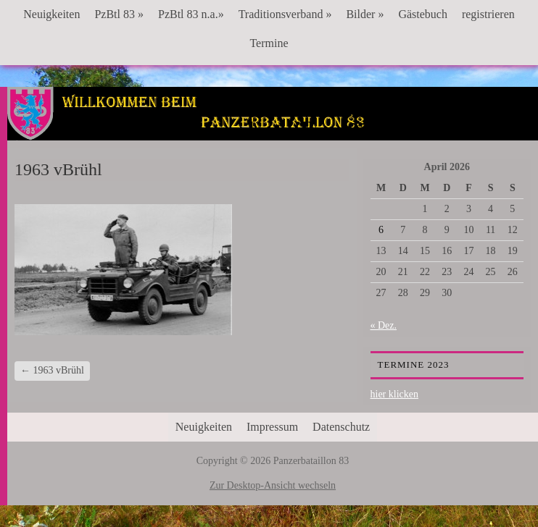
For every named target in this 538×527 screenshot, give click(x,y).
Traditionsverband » (285, 14)
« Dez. (384, 325)
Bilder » (365, 14)
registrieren (488, 14)
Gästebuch (422, 14)
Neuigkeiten (51, 14)
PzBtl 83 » (119, 14)
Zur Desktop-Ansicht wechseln (273, 485)
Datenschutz (341, 427)
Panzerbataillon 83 (273, 131)
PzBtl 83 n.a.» (191, 14)
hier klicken (394, 394)
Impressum (272, 427)
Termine (268, 43)
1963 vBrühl (52, 370)
